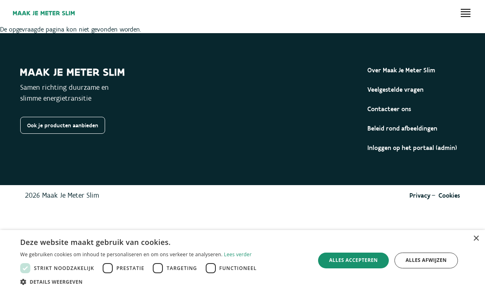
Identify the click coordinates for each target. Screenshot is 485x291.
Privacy (419, 195)
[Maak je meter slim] (44, 13)
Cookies (449, 195)
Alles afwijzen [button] (426, 260)
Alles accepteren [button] (353, 260)
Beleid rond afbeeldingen (402, 128)
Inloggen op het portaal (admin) (412, 148)
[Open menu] (465, 12)
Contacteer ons (389, 109)
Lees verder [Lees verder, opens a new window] (238, 254)
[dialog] (242, 260)
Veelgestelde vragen (395, 89)
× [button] (476, 239)
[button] (140, 281)
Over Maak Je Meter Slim (401, 70)
